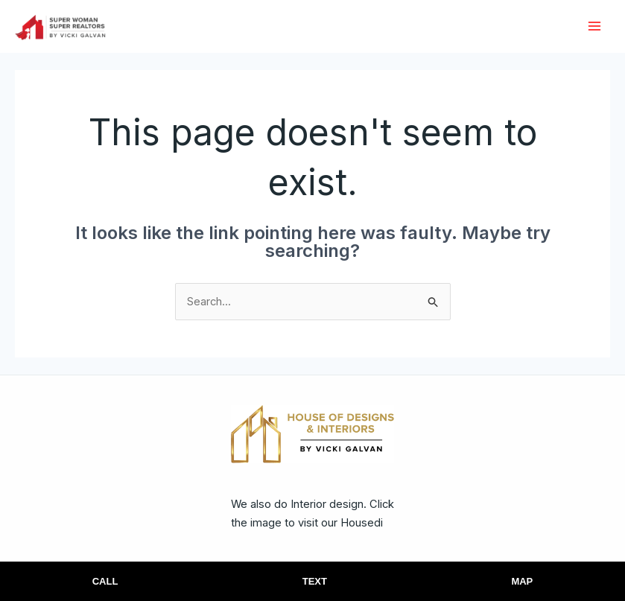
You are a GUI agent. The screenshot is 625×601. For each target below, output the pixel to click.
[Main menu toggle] (595, 27)
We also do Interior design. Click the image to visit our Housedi (299, 524)
